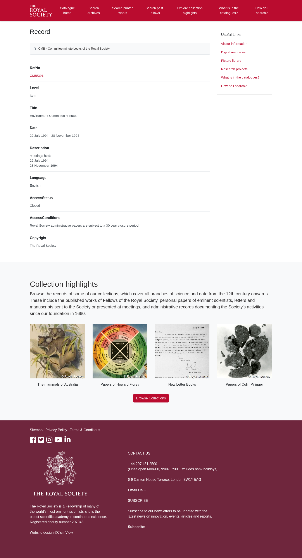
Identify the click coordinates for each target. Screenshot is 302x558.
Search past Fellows (154, 10)
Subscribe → (138, 527)
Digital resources (233, 52)
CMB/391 (37, 75)
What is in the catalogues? (229, 10)
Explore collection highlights (190, 10)
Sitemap (36, 430)
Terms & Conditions (85, 430)
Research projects (234, 69)
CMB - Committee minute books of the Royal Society (74, 48)
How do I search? (261, 10)
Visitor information (234, 43)
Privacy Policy (56, 430)
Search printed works (122, 10)
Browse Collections (151, 398)
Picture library (231, 60)
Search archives (94, 10)
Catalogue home (67, 10)
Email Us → (137, 490)
